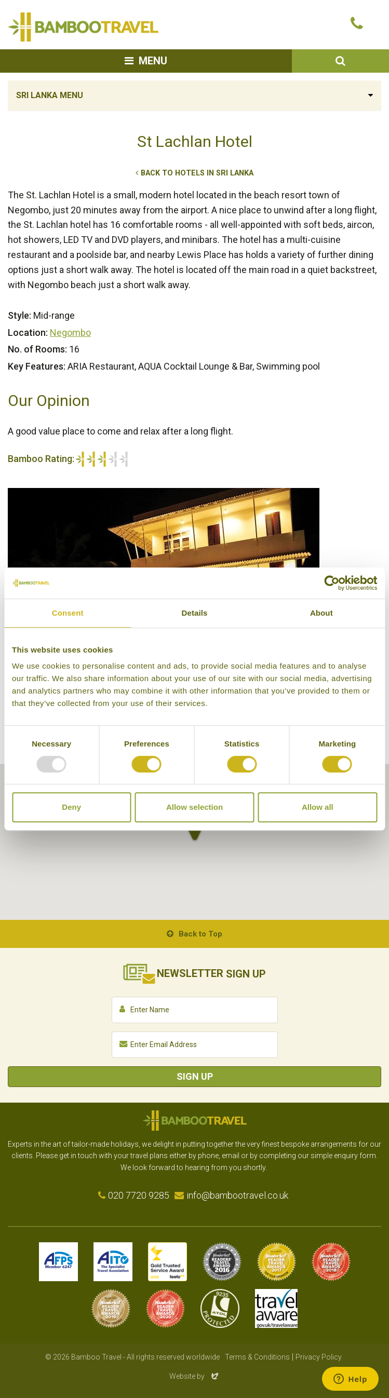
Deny (71, 807)
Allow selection (194, 807)
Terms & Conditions (257, 1357)
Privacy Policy (319, 1357)
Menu (153, 61)
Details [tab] (195, 612)
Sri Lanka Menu (49, 95)
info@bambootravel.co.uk (237, 1195)
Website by (194, 1376)
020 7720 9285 (138, 1195)
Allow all (317, 807)
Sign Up (195, 1076)
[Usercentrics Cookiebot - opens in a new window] (331, 583)
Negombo (70, 332)
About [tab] (321, 612)
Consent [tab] (68, 612)
